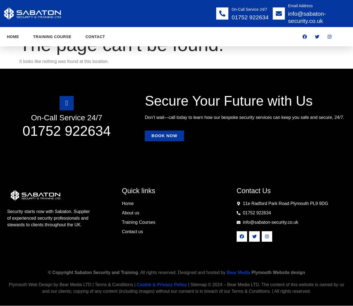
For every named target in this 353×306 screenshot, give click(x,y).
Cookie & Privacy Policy (162, 285)
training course (52, 36)
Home (13, 36)
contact (95, 36)
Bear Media (238, 272)
